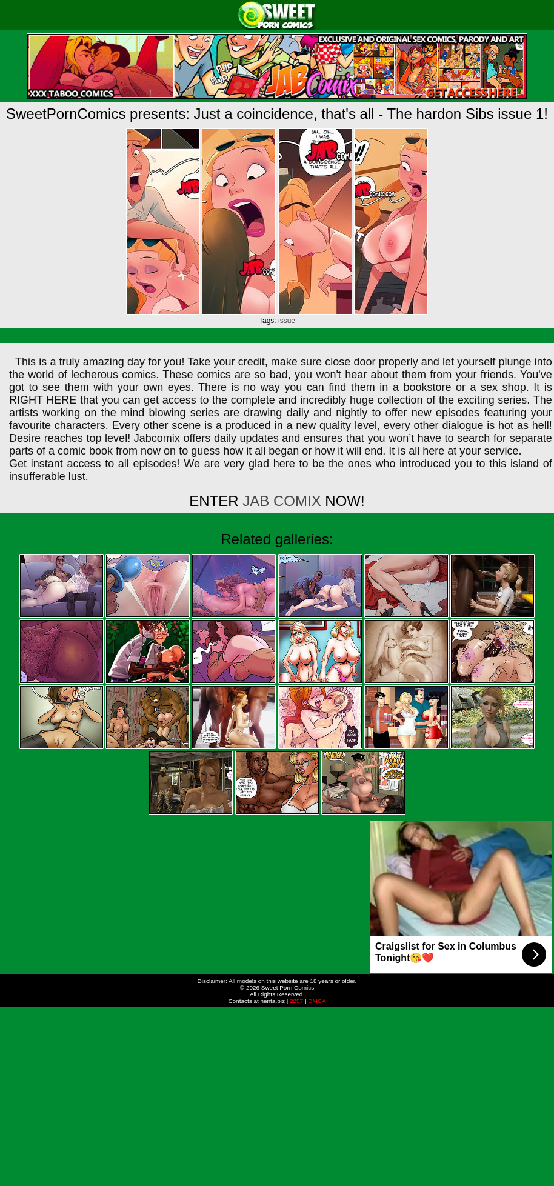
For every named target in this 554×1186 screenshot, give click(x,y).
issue (286, 320)
